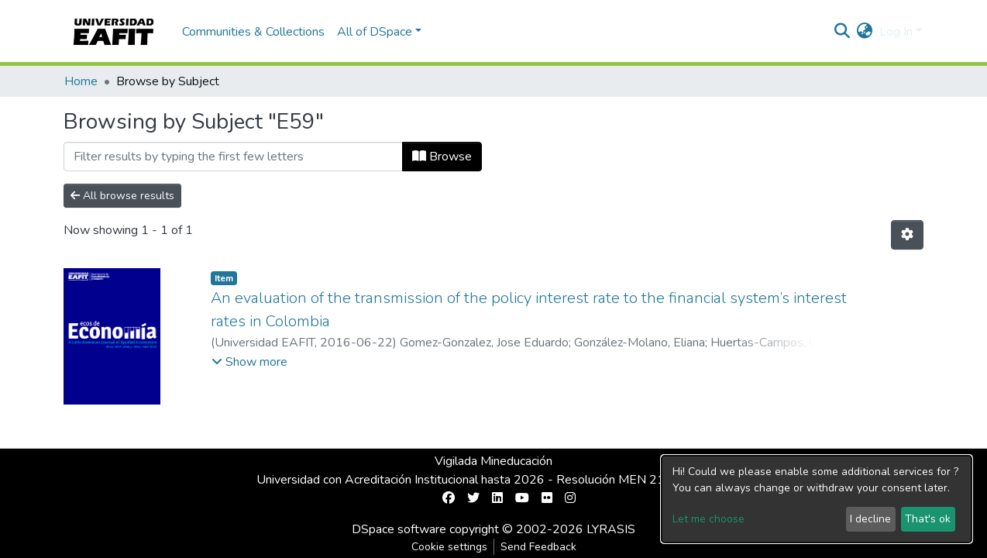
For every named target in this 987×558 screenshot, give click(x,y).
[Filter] (233, 156)
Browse (442, 156)
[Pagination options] (907, 235)
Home (81, 81)
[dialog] (817, 499)
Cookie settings (449, 546)
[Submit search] (842, 31)
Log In (896, 31)
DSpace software (399, 529)
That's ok (928, 519)
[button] (865, 31)
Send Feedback (538, 546)
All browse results (122, 195)
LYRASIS (610, 529)
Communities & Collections (253, 31)
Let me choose (708, 519)
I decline (870, 519)
